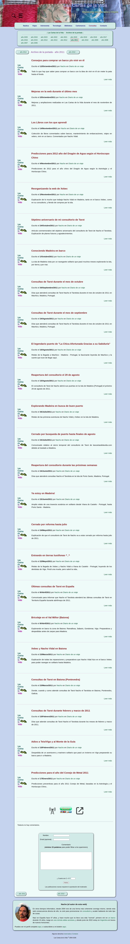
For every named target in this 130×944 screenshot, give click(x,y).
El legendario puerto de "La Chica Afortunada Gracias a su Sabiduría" (70, 343)
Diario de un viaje (76, 66)
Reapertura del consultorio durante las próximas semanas (64, 465)
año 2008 (104, 40)
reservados (67, 937)
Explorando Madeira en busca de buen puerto (57, 406)
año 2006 (34, 43)
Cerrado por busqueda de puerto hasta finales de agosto (63, 434)
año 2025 (24, 37)
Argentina (104, 924)
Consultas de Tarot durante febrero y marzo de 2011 (60, 710)
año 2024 (34, 37)
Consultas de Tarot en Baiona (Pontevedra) (55, 679)
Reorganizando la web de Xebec (49, 188)
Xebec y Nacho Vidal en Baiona (49, 648)
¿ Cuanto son (61, 882)
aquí (39, 930)
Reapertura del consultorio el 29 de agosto (55, 375)
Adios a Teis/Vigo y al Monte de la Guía (53, 741)
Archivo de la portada (74, 33)
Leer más (108, 79)
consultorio (86, 915)
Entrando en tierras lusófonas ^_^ (50, 555)
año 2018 (93, 37)
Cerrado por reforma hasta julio (49, 524)
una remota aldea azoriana (64, 924)
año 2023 (44, 37)
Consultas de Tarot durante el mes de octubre (57, 281)
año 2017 (103, 37)
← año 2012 (22, 52)
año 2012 (64, 40)
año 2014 (44, 40)
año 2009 (95, 40)
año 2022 (54, 37)
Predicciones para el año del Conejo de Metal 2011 (59, 772)
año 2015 (34, 40)
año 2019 (83, 37)
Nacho (63, 66)
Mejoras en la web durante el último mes (54, 91)
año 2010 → (73, 52)
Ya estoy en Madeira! (43, 493)
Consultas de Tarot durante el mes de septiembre (59, 312)
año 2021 (64, 37)
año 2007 (24, 43)
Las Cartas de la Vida (56, 33)
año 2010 (85, 40)
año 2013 (54, 40)
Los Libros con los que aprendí (49, 122)
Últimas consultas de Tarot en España (52, 586)
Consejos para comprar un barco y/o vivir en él (57, 60)
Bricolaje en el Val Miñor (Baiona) (50, 617)
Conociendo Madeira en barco (48, 250)
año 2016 (24, 40)
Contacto (75, 937)
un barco (111, 921)
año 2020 (74, 37)
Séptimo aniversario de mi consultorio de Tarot (57, 219)
